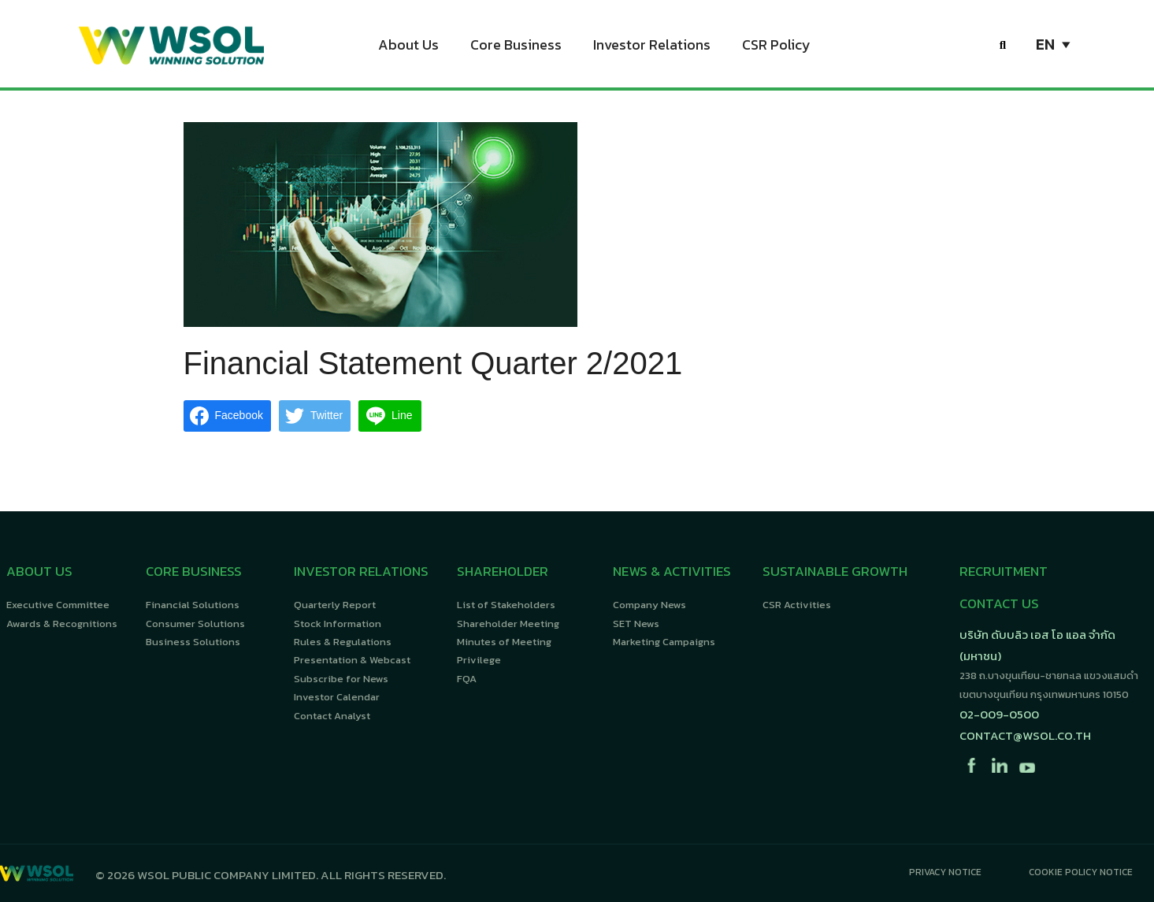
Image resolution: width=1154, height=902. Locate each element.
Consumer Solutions (195, 623)
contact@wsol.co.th (1025, 735)
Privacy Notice (945, 872)
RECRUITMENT (1003, 571)
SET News (636, 623)
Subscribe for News (341, 678)
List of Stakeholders (506, 604)
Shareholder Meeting (508, 623)
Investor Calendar (337, 696)
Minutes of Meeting (504, 641)
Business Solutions (193, 641)
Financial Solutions (192, 604)
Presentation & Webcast (352, 659)
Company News (649, 604)
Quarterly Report (335, 604)
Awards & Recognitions (61, 623)
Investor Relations (652, 47)
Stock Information (337, 623)
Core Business (516, 47)
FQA (467, 678)
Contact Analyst (332, 715)
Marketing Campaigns (664, 641)
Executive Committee (57, 604)
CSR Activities (797, 604)
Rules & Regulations (342, 641)
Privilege (479, 659)
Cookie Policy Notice (1081, 872)
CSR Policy (776, 47)
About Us (408, 47)
